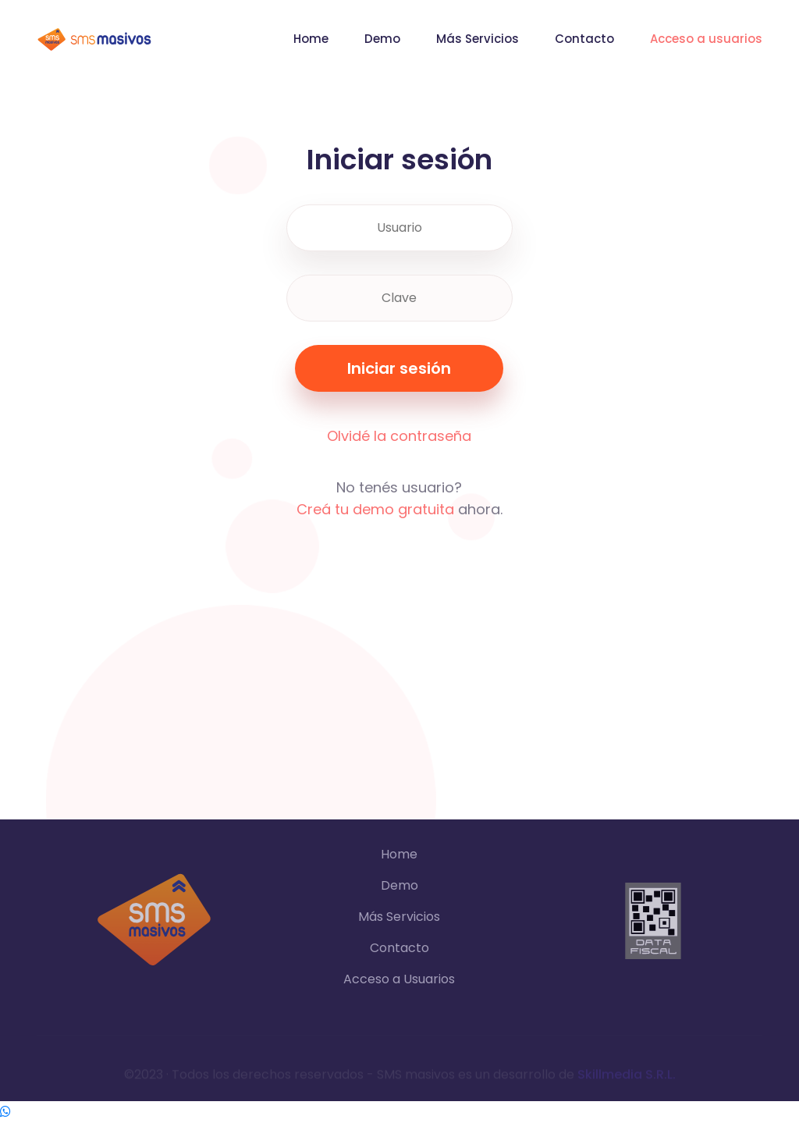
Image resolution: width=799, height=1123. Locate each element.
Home (310, 38)
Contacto (584, 38)
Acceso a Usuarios (399, 979)
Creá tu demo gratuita (375, 509)
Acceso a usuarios (706, 38)
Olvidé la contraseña (399, 436)
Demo (382, 38)
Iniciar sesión (399, 368)
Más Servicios (477, 38)
